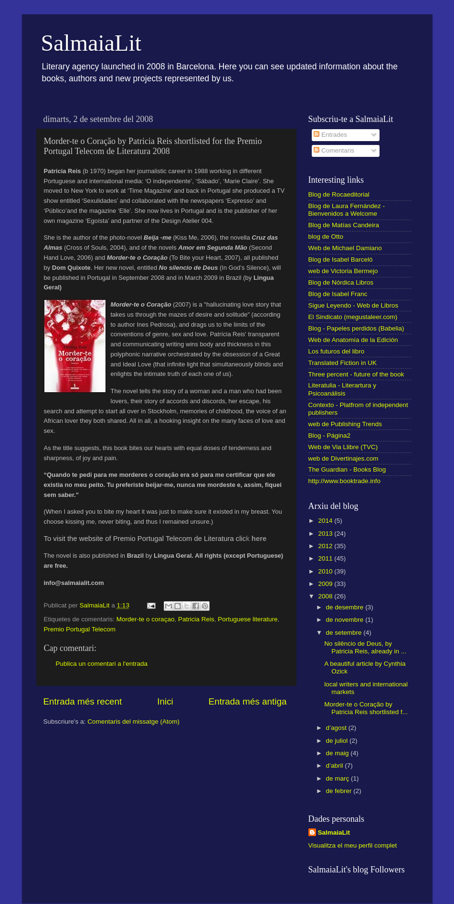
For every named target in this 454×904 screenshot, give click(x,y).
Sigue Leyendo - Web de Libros (353, 305)
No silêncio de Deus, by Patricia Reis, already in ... (365, 647)
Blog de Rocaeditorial (339, 194)
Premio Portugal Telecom (80, 629)
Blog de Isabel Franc (338, 294)
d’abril (335, 765)
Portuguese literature (247, 619)
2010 (326, 571)
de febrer (340, 790)
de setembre (345, 632)
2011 (326, 558)
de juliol (338, 740)
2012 (326, 546)
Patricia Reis (196, 619)
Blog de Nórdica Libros (341, 282)
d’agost (337, 727)
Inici (165, 701)
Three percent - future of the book (356, 374)
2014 (326, 520)
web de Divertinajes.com (343, 458)
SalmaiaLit (91, 42)
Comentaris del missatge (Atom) (133, 721)
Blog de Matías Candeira (344, 225)
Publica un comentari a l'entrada (102, 663)
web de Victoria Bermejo (343, 271)
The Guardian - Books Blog (347, 469)
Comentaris (334, 150)
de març (338, 778)
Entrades (330, 134)
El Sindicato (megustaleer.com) (353, 316)
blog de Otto (326, 236)
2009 (326, 583)
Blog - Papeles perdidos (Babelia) (356, 328)
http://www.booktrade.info (344, 481)
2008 (326, 596)
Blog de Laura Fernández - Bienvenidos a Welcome (346, 209)
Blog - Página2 (329, 435)
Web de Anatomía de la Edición (353, 339)
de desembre (346, 607)
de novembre (346, 619)
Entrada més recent (82, 701)
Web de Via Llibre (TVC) (343, 447)
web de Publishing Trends (345, 424)
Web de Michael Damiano (345, 248)
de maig (338, 753)
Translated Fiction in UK (342, 362)
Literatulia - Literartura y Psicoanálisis (342, 389)
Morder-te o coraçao (145, 619)
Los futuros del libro (336, 351)
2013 (326, 533)
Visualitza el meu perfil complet (352, 845)
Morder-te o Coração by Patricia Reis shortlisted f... (366, 708)
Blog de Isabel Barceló (340, 259)
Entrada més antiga (248, 701)
